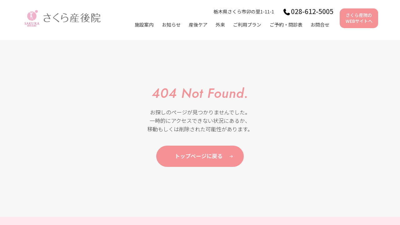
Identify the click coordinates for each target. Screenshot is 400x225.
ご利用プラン (247, 24)
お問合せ (320, 24)
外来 (220, 24)
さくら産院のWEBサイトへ (359, 18)
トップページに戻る (198, 156)
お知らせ (171, 24)
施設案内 (144, 24)
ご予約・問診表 (286, 24)
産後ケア (198, 24)
